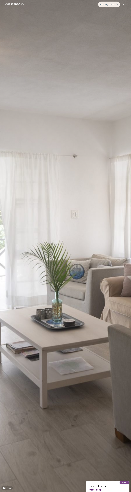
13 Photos (7, 488)
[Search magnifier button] (117, 4)
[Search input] (107, 4)
